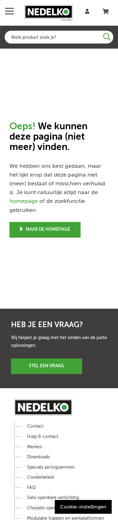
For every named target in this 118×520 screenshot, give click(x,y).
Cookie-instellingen (83, 507)
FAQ (31, 487)
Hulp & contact (42, 436)
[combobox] (59, 37)
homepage (23, 201)
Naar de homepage (45, 229)
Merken (34, 447)
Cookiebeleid (40, 477)
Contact (35, 426)
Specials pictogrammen (51, 467)
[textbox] (59, 37)
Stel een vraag (46, 365)
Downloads (38, 457)
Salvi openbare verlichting (53, 497)
